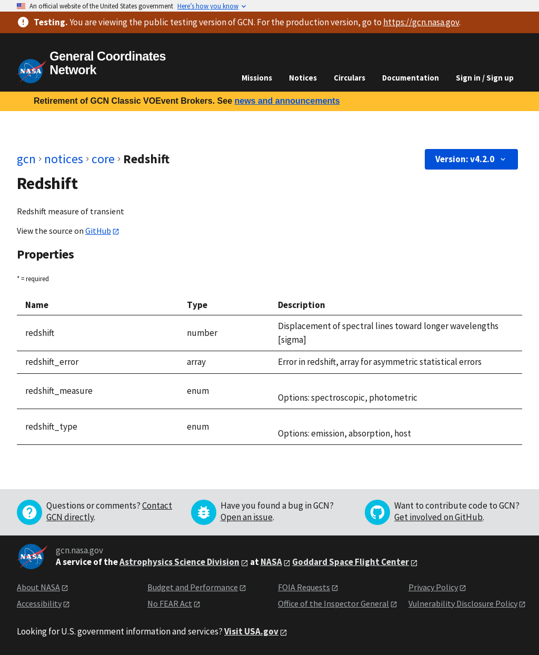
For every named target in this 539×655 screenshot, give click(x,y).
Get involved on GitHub (438, 517)
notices (63, 158)
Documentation (410, 78)
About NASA (38, 587)
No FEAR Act (169, 603)
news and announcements (287, 100)
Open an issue (247, 517)
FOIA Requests (304, 587)
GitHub (98, 230)
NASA (271, 562)
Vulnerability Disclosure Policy (462, 603)
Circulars (349, 78)
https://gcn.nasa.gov (421, 22)
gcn (26, 158)
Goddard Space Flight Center (350, 562)
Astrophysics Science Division (179, 562)
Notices (303, 78)
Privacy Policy (433, 587)
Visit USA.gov (251, 631)
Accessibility (39, 603)
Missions (257, 78)
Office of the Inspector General (333, 603)
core (103, 158)
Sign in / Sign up (485, 78)
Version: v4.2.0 (471, 159)
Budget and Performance (192, 587)
